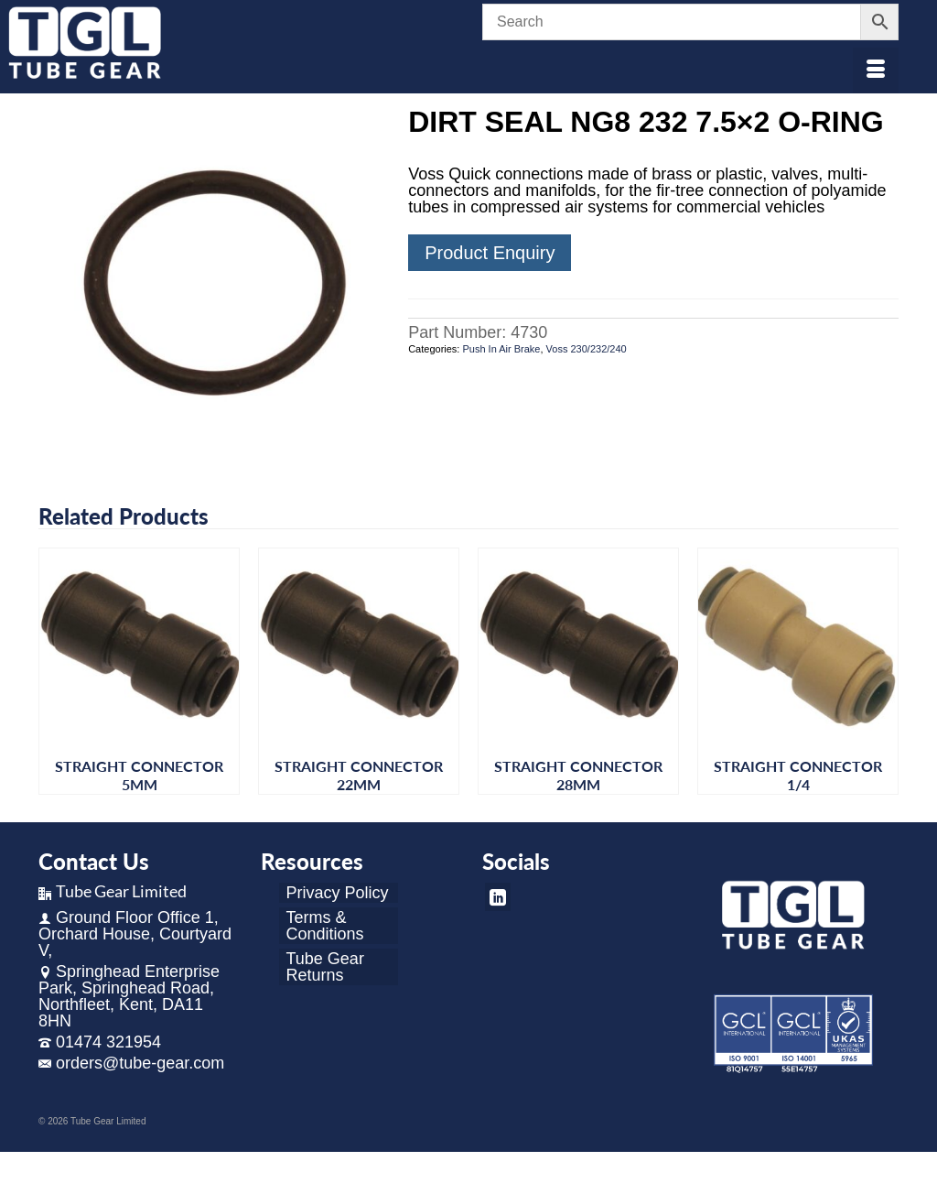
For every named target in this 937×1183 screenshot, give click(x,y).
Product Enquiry (490, 253)
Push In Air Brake (501, 348)
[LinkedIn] (498, 897)
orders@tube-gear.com (131, 1063)
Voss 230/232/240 (586, 348)
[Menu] (876, 70)
